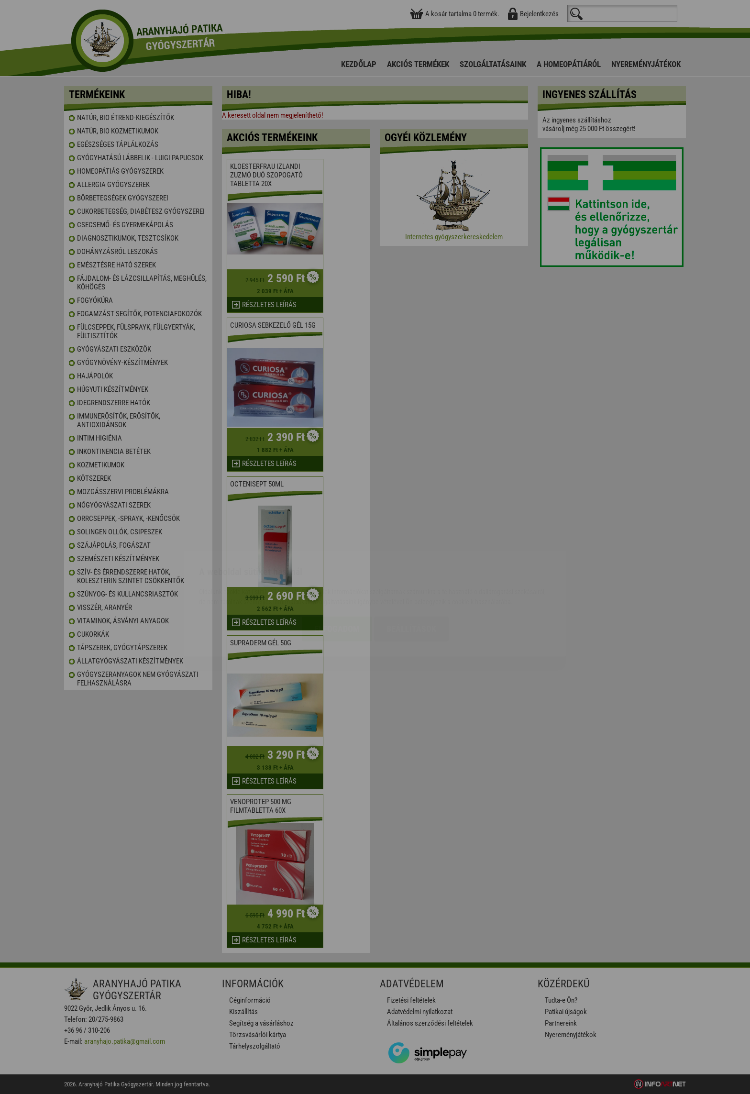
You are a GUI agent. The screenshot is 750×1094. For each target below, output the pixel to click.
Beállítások (411, 572)
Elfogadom (337, 572)
